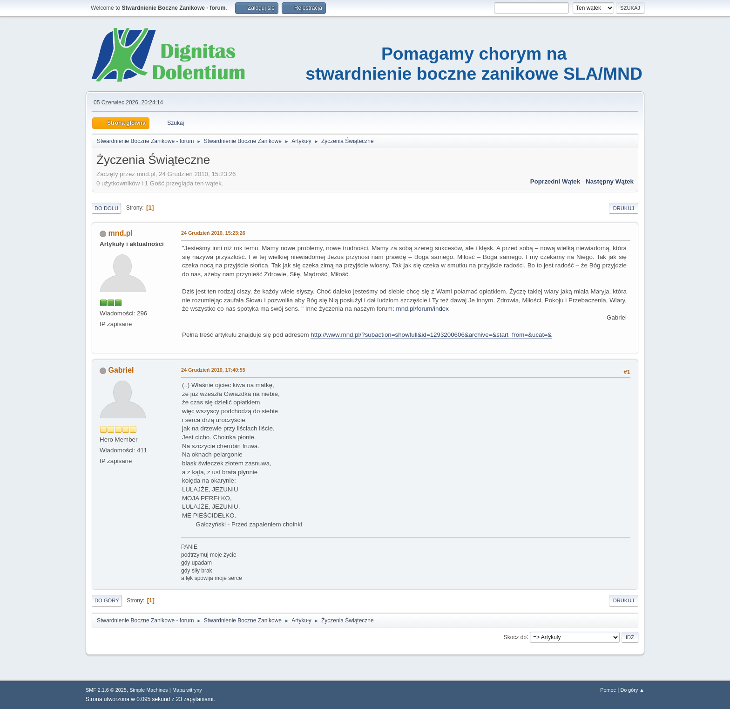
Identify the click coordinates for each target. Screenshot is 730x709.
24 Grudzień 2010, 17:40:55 (213, 370)
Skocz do (515, 637)
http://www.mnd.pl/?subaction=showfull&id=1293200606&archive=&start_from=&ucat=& (431, 334)
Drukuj (623, 208)
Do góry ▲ (632, 690)
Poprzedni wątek (555, 181)
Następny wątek (610, 181)
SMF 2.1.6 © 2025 (106, 690)
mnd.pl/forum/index (422, 308)
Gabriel (121, 370)
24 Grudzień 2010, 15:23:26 (213, 233)
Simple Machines (148, 690)
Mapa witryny (187, 690)
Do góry (107, 600)
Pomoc (608, 690)
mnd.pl (120, 233)
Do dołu (106, 208)
